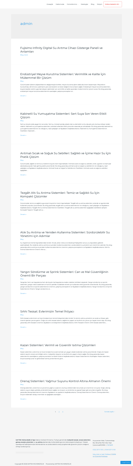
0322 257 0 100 (98, 450)
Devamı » (23, 96)
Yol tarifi (110, 445)
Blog (92, 4)
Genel (26, 55)
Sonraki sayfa (109, 412)
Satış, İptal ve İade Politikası (102, 454)
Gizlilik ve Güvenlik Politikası (103, 456)
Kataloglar (84, 4)
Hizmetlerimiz (72, 4)
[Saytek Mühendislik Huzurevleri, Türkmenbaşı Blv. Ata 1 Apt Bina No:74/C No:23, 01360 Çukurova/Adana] (105, 430)
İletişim (99, 4)
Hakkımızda (60, 4)
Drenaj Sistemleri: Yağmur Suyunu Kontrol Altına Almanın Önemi (65, 381)
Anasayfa (50, 4)
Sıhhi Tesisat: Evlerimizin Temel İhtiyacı (47, 311)
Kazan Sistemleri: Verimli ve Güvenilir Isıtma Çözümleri (58, 345)
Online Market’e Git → (112, 4)
